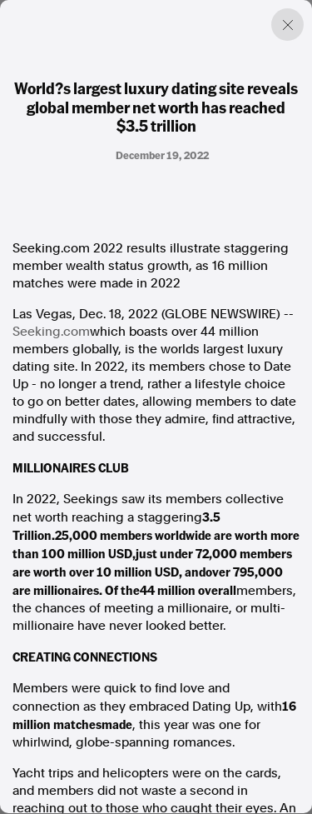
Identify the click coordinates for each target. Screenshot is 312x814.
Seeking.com (51, 331)
